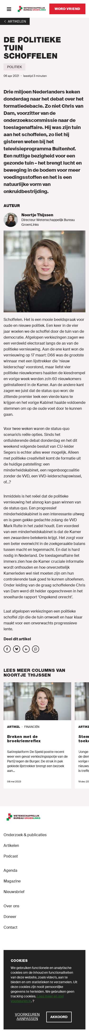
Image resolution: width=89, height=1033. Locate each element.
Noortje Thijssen (37, 214)
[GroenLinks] (32, 9)
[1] (15, 21)
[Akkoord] (59, 1017)
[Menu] (9, 9)
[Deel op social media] (7, 649)
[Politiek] (14, 66)
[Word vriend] (67, 9)
